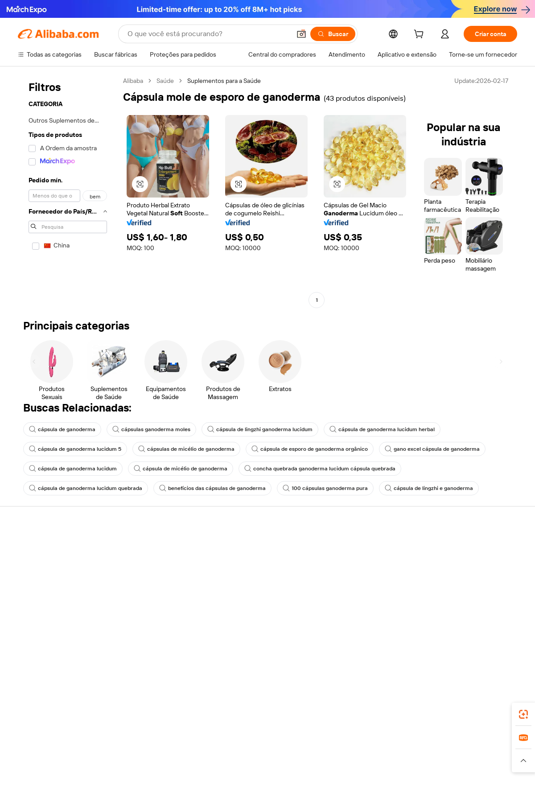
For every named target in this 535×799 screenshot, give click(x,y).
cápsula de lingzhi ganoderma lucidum (260, 429)
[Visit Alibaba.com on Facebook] (432, 634)
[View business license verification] (345, 782)
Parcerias (338, 597)
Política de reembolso (150, 564)
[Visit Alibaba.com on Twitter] (459, 634)
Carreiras (440, 597)
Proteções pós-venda (150, 597)
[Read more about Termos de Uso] (410, 761)
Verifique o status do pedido (56, 581)
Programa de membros (255, 564)
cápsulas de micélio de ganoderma (186, 449)
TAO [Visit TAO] (349, 743)
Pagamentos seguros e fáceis (161, 547)
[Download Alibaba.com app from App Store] (421, 704)
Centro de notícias (453, 581)
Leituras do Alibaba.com (256, 597)
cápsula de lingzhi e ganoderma (429, 488)
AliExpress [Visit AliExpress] (128, 743)
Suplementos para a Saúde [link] (224, 80)
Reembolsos (35, 597)
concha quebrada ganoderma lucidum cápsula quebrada (319, 468)
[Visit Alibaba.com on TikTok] (499, 634)
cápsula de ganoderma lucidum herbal (382, 429)
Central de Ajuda (41, 547)
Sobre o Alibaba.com (456, 547)
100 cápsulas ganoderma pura (325, 488)
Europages (409, 743)
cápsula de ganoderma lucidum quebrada (85, 488)
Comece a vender (350, 547)
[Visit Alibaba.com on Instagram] (472, 634)
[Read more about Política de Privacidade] (351, 761)
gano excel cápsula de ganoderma (432, 449)
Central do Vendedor (354, 564)
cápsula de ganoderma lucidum (73, 468)
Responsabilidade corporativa (469, 564)
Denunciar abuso (41, 614)
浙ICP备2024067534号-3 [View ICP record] (483, 782)
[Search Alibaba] (208, 34)
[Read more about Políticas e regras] (38, 761)
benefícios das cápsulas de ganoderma (212, 488)
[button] (301, 34)
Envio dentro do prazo (150, 581)
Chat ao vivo (35, 564)
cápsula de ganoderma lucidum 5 (75, 449)
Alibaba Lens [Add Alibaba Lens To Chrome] (67, 703)
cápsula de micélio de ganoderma (180, 468)
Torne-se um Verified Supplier (366, 581)
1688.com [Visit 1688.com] (163, 743)
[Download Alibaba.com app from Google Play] (487, 704)
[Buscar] (332, 34)
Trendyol (374, 743)
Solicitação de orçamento (258, 547)
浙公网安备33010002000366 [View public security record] (394, 782)
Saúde (165, 80)
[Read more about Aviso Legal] (84, 761)
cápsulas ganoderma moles (151, 429)
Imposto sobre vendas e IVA (262, 581)
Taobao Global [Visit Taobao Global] (316, 743)
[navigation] (67, 191)
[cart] (420, 35)
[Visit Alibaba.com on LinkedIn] (445, 634)
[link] (523, 714)
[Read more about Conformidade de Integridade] (479, 761)
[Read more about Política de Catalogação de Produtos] (156, 761)
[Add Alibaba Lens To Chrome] (156, 704)
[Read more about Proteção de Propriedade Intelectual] (263, 761)
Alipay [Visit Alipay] (254, 743)
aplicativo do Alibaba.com (347, 703)
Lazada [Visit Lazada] (279, 743)
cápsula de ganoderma (62, 429)
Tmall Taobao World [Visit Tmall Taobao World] (212, 743)
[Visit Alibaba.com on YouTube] (486, 634)
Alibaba (133, 80)
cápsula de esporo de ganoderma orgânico (309, 449)
